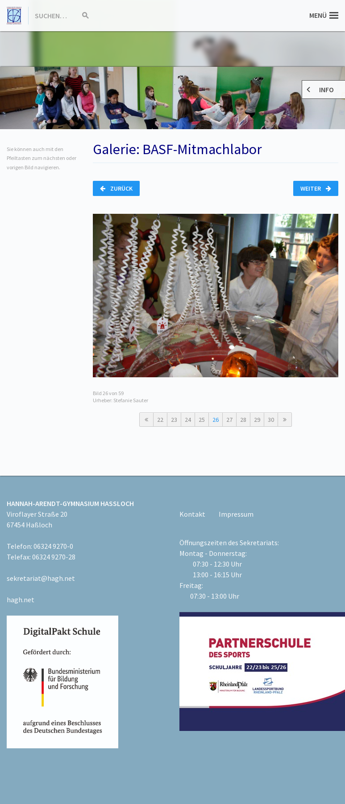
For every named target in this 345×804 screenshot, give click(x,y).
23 (174, 420)
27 (229, 420)
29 (257, 420)
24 (188, 420)
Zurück (116, 188)
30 (271, 420)
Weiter (315, 188)
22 (160, 420)
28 (243, 420)
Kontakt (192, 514)
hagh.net (20, 599)
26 (215, 420)
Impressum (236, 514)
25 (202, 420)
